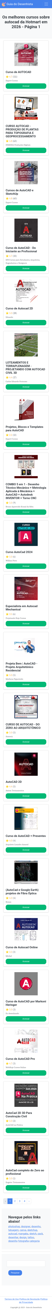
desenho (36, 1226)
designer (25, 1226)
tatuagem (13, 1230)
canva (23, 1230)
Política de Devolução (29, 1299)
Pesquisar (15, 1273)
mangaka (23, 1233)
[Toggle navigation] (46, 4)
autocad (12, 1233)
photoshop (14, 1226)
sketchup (32, 1230)
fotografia (23, 1241)
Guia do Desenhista (17, 4)
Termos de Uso (12, 1299)
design (22, 1237)
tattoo (31, 1237)
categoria (34, 1241)
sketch (33, 1233)
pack (40, 1233)
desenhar (13, 1237)
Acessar (26, 86)
